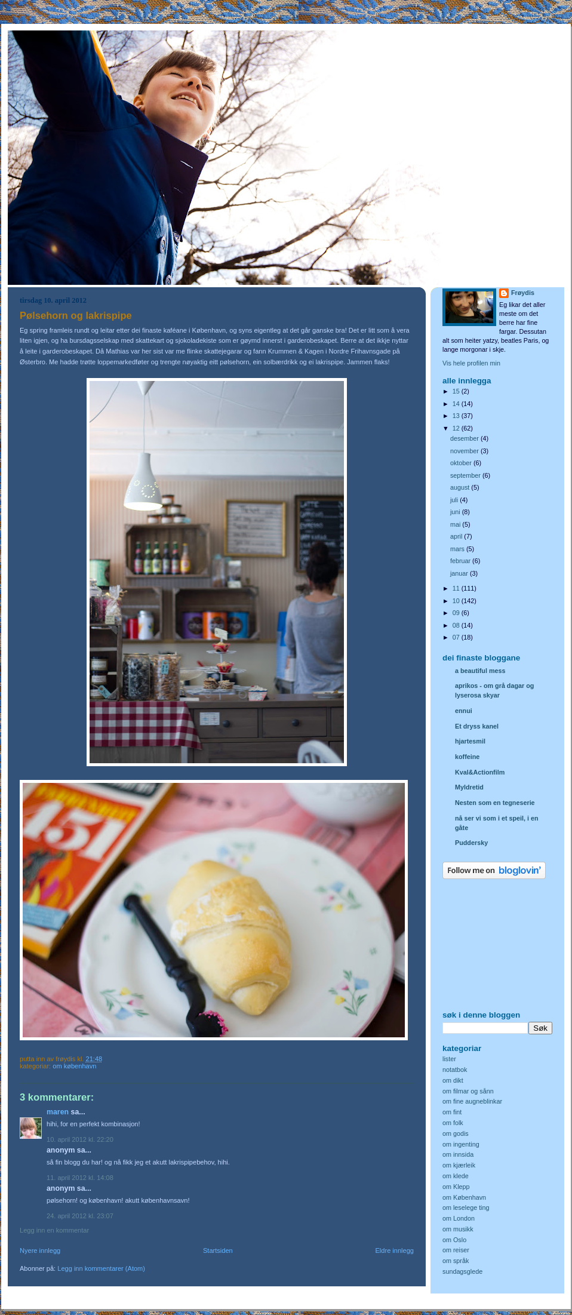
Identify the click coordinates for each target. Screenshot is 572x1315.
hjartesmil (470, 741)
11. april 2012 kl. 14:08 (80, 1177)
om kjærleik (458, 1165)
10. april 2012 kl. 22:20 (80, 1139)
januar (460, 573)
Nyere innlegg (40, 1250)
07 (457, 637)
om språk (455, 1260)
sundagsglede (462, 1271)
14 (457, 403)
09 (457, 612)
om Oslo (454, 1239)
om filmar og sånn (468, 1091)
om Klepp (456, 1186)
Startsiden (218, 1250)
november (465, 450)
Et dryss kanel (477, 726)
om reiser (455, 1249)
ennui (463, 710)
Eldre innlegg (395, 1250)
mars (458, 548)
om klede (455, 1175)
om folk (452, 1122)
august (460, 487)
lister (449, 1058)
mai (456, 524)
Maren (58, 1112)
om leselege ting (466, 1207)
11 (457, 588)
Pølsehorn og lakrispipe (76, 315)
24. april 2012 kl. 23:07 (80, 1215)
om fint (452, 1112)
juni (456, 511)
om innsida (457, 1154)
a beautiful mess (480, 670)
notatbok (454, 1069)
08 (457, 625)
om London (458, 1218)
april (457, 536)
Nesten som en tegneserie (495, 802)
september (466, 475)
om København (74, 1066)
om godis (455, 1133)
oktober (461, 462)
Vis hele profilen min (471, 363)
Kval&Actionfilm (480, 772)
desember (465, 438)
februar (461, 560)
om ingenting (460, 1144)
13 (457, 415)
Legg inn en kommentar (54, 1230)
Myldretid (469, 787)
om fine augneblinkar (472, 1101)
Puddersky (471, 842)
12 (457, 428)
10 (457, 600)
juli (455, 499)
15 (457, 391)
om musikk (457, 1229)
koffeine (467, 756)
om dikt (452, 1080)
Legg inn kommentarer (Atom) (101, 1268)
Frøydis (522, 292)
